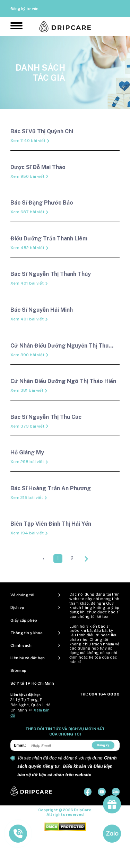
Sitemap (18, 670)
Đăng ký (103, 745)
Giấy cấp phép (23, 620)
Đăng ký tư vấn (24, 9)
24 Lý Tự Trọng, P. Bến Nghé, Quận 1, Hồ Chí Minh (30, 705)
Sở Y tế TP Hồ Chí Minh (32, 683)
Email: (20, 745)
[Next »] (86, 558)
